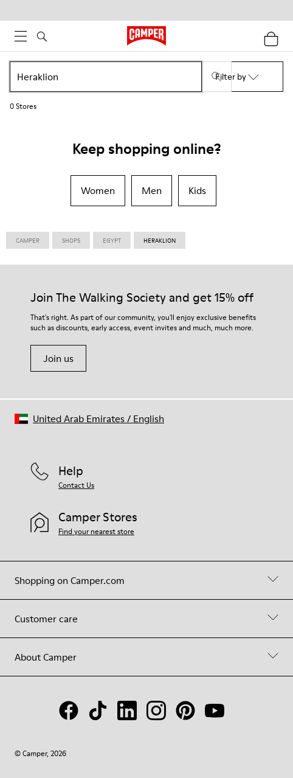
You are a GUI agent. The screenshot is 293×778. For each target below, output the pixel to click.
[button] (89, 419)
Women (98, 190)
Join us (58, 358)
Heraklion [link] (159, 240)
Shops (71, 240)
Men (152, 190)
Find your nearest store (96, 531)
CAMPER (28, 240)
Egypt (112, 240)
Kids (197, 190)
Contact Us (76, 485)
